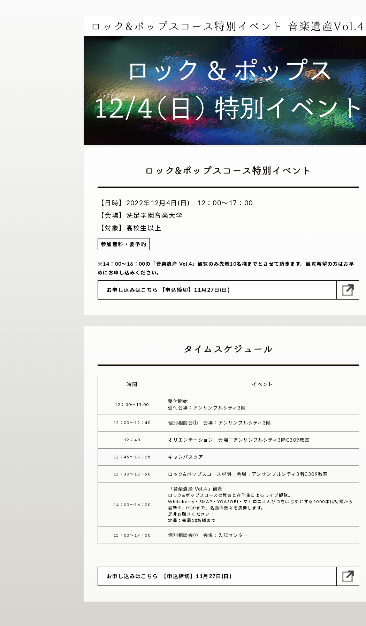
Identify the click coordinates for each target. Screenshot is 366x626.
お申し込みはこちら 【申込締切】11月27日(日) (168, 290)
